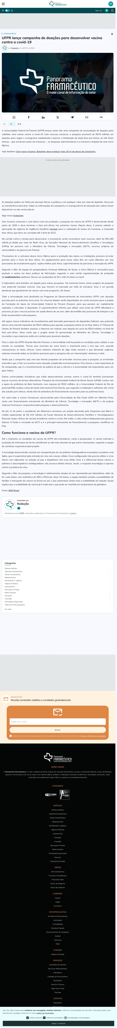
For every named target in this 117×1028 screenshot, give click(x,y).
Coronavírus (9, 34)
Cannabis (8, 599)
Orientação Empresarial (14, 602)
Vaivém (57, 898)
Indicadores (57, 973)
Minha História (10, 593)
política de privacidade (45, 1013)
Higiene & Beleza (11, 584)
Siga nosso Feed (57, 988)
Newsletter (58, 980)
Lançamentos (10, 587)
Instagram (18, 215)
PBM (57, 944)
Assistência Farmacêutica (57, 916)
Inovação (8, 596)
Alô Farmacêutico (57, 872)
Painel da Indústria (58, 887)
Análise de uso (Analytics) (53, 1017)
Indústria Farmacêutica (13, 571)
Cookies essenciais (34, 1017)
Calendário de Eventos (57, 965)
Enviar (57, 730)
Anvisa (53, 229)
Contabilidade (57, 924)
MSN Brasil (13, 490)
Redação (14, 48)
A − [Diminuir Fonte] (11, 124)
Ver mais (8, 609)
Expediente (58, 1003)
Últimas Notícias (11, 568)
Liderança (57, 940)
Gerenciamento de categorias (57, 932)
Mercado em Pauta (12, 590)
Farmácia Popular (57, 928)
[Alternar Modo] (19, 124)
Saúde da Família (57, 954)
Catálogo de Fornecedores (58, 976)
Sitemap (58, 992)
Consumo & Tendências (57, 876)
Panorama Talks (58, 880)
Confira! (73, 513)
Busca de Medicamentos (57, 969)
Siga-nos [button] (98, 10)
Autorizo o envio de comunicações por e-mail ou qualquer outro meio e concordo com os (59, 736)
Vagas (57, 902)
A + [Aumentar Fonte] (4, 124)
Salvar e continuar (58, 1023)
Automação (57, 920)
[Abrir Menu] (13, 4)
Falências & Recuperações (15, 605)
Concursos (58, 906)
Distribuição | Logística (13, 580)
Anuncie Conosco (57, 984)
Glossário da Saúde (57, 861)
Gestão (57, 936)
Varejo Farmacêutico (12, 574)
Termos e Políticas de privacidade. (93, 736)
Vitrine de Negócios (57, 883)
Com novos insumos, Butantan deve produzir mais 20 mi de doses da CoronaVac (56, 151)
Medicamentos (10, 577)
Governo (57, 857)
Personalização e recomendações (77, 1017)
